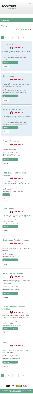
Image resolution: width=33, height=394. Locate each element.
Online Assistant (9, 44)
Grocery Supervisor (10, 141)
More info (13, 62)
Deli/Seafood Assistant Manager (15, 240)
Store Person (8, 342)
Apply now (6, 62)
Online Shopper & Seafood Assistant (13, 308)
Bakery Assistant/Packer (12, 273)
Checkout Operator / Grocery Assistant (14, 174)
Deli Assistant (8, 208)
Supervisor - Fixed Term (12, 109)
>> (23, 37)
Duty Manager (8, 76)
